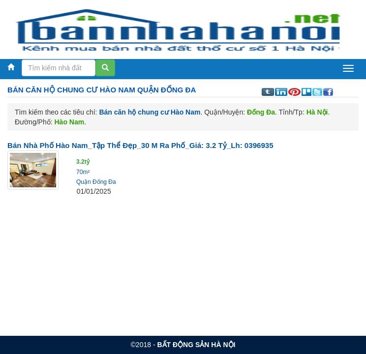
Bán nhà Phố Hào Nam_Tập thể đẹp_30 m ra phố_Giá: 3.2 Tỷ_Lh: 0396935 (140, 145)
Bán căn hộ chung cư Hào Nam (149, 112)
